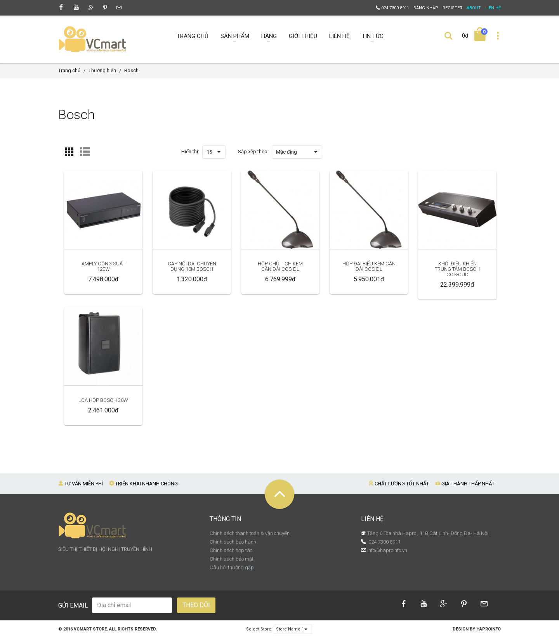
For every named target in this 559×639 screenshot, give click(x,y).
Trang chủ (69, 70)
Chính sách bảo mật (231, 559)
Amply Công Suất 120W (103, 266)
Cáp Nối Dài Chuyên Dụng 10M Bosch (192, 266)
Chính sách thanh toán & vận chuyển (250, 533)
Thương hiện (102, 70)
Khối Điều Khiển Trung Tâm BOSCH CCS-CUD (457, 269)
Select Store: (259, 629)
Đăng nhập (425, 7)
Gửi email (73, 605)
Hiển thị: (190, 151)
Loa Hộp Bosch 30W (103, 400)
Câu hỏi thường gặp (232, 567)
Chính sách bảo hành (233, 542)
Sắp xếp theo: (253, 151)
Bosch (131, 70)
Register (452, 7)
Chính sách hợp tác (231, 550)
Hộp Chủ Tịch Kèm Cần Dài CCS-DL (280, 266)
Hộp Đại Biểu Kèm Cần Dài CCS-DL (369, 266)
